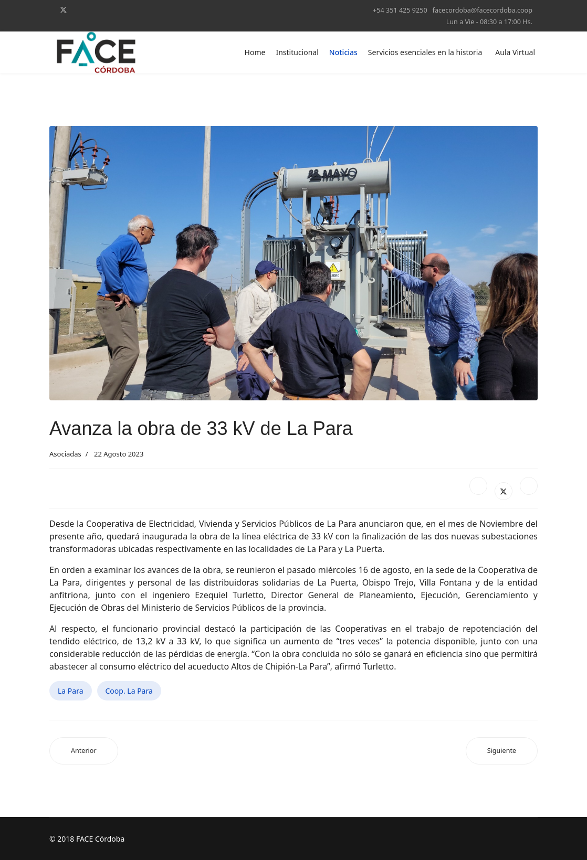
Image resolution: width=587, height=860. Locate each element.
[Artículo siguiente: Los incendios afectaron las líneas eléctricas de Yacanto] (502, 751)
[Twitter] (63, 10)
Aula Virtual (515, 52)
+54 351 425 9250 (400, 10)
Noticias (343, 52)
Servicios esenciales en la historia (425, 52)
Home (255, 52)
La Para (70, 691)
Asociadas (65, 454)
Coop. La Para (129, 691)
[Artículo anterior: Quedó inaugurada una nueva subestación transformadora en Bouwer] (83, 751)
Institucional (297, 52)
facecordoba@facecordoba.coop (482, 10)
